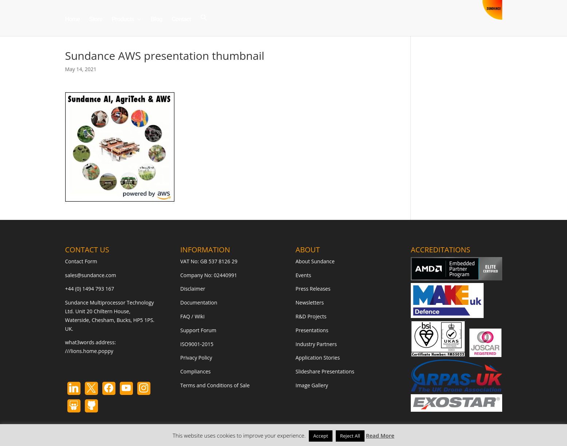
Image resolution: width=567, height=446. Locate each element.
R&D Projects (311, 316)
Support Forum (198, 330)
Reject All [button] (350, 436)
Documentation (198, 302)
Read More (380, 435)
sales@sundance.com (90, 275)
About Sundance (315, 261)
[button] (204, 25)
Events (303, 275)
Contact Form (81, 261)
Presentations (312, 330)
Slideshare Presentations (325, 371)
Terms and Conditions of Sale (215, 385)
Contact (181, 19)
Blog (156, 19)
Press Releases (313, 288)
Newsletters (310, 302)
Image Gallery (312, 385)
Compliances (195, 371)
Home (72, 19)
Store (95, 19)
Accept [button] (320, 436)
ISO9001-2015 (196, 344)
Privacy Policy (196, 357)
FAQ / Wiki (192, 316)
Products (123, 19)
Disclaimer (192, 288)
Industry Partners (316, 344)
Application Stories (318, 357)
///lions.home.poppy (89, 351)
